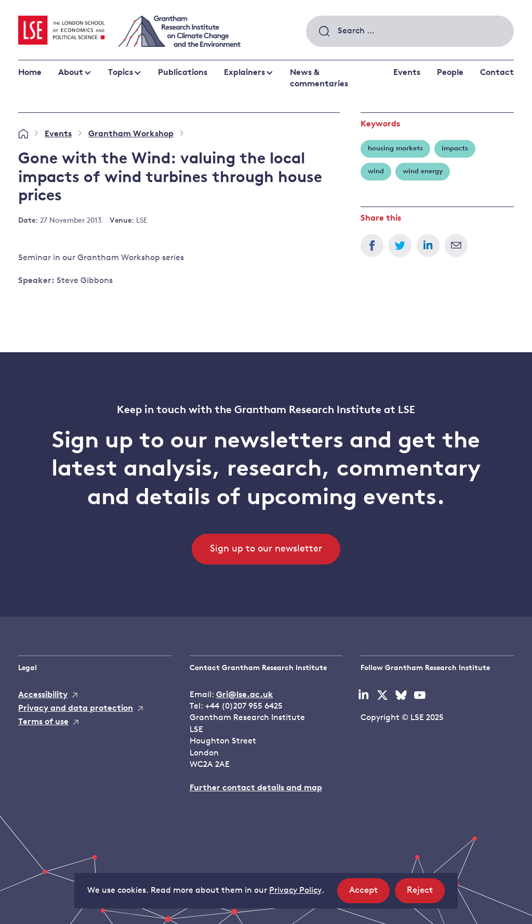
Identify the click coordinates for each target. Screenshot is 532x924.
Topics (120, 73)
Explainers (244, 73)
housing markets (395, 148)
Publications (182, 73)
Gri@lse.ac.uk (244, 695)
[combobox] (410, 31)
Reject (426, 893)
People (450, 73)
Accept (369, 893)
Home (30, 73)
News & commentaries (319, 78)
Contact (497, 73)
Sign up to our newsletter (266, 549)
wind (376, 171)
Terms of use (43, 722)
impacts (455, 148)
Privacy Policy (295, 891)
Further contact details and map (256, 788)
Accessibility (43, 695)
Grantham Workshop (131, 134)
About (70, 73)
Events (406, 73)
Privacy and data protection (75, 708)
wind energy (423, 171)
